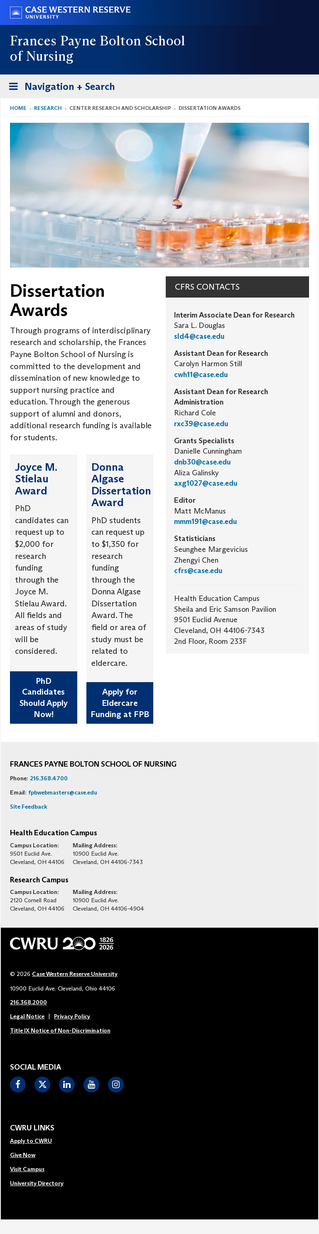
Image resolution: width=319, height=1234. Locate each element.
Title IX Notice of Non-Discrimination (60, 1030)
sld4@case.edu (199, 336)
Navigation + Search (59, 88)
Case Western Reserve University (75, 974)
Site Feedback (28, 806)
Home (18, 108)
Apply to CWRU (31, 1141)
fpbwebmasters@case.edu (62, 792)
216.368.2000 (28, 1002)
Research (48, 108)
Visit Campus (27, 1169)
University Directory (37, 1183)
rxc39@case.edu (201, 423)
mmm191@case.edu (205, 521)
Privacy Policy (72, 1016)
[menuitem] (37, 1141)
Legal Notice (27, 1016)
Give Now (22, 1155)
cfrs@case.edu (198, 570)
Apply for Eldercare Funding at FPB (120, 703)
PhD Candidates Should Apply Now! (44, 697)
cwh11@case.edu (201, 374)
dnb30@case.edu (202, 462)
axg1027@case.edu (206, 483)
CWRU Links (32, 1128)
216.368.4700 (49, 778)
